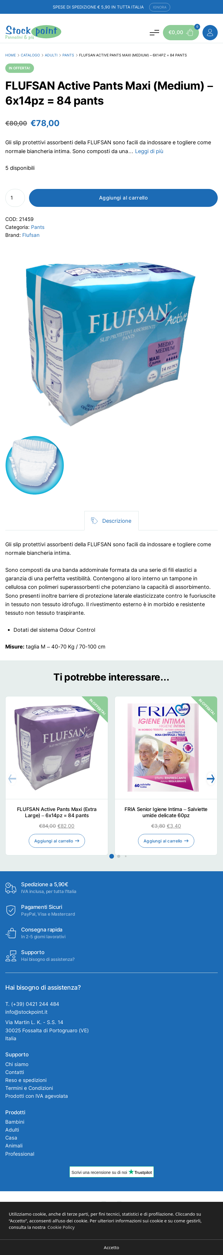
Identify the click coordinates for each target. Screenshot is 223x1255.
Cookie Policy (61, 1227)
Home (10, 55)
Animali (14, 1146)
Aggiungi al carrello (123, 198)
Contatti (14, 1072)
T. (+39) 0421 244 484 (32, 1004)
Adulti (51, 55)
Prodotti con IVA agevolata (36, 1096)
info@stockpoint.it (26, 1012)
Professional (19, 1154)
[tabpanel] (111, 595)
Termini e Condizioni (29, 1088)
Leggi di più (149, 151)
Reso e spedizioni (26, 1080)
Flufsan (31, 235)
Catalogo (30, 55)
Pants (68, 55)
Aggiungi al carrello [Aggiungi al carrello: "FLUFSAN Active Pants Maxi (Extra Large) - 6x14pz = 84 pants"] (53, 840)
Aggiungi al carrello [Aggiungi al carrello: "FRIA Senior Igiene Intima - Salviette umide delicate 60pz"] (163, 840)
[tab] (111, 520)
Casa (11, 1138)
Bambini (14, 1122)
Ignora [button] (159, 7)
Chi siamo (16, 1064)
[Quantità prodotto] (15, 198)
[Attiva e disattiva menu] (154, 32)
